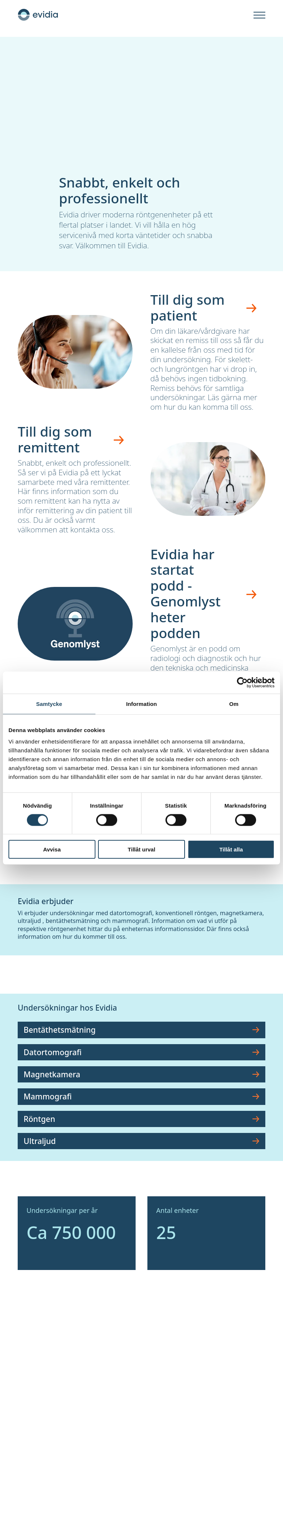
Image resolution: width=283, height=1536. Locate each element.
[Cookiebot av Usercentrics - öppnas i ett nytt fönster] (242, 682)
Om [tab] (233, 703)
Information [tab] (141, 703)
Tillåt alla (231, 849)
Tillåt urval (142, 849)
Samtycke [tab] (49, 703)
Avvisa (52, 849)
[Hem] (38, 15)
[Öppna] (259, 15)
